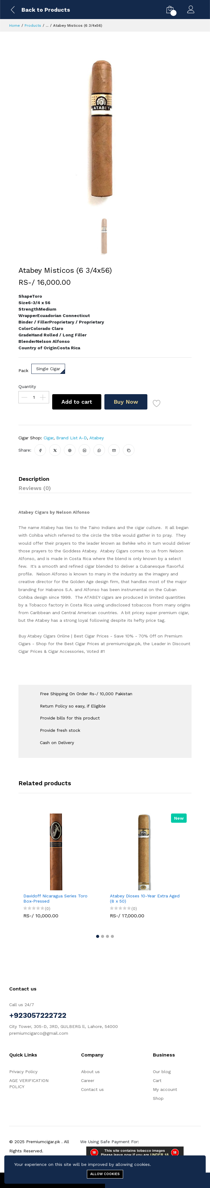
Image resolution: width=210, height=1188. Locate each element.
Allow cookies (105, 1174)
